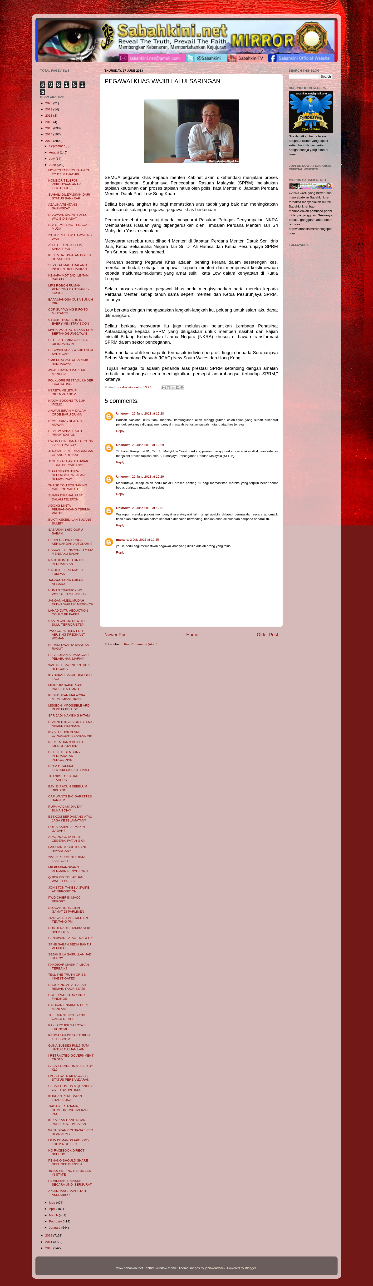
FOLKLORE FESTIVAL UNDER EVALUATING (70, 382)
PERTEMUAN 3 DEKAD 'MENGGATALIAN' (65, 744)
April (52, 1209)
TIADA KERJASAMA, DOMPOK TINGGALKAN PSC (68, 1110)
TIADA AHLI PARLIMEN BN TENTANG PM (68, 919)
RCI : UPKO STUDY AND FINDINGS (66, 996)
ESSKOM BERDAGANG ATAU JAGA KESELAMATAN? (70, 818)
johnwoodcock (215, 1268)
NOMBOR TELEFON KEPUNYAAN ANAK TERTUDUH (64, 184)
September (57, 146)
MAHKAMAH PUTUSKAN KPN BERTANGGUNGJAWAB (70, 331)
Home (192, 634)
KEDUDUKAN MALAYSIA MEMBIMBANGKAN (66, 697)
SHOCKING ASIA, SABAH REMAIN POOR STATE (67, 986)
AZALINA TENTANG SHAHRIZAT (63, 206)
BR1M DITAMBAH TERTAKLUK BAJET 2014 (68, 768)
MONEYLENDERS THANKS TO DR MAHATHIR (68, 172)
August (54, 152)
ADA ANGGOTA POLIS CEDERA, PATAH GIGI (66, 838)
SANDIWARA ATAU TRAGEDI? (70, 938)
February (56, 1221)
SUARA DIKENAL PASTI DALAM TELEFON (66, 497)
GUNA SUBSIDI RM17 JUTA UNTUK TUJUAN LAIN (68, 1047)
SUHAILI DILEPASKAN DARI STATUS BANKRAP (69, 196)
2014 (49, 134)
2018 (49, 115)
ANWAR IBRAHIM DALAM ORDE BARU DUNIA (67, 412)
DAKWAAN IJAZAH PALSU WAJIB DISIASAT (68, 216)
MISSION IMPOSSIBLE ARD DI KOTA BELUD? (69, 707)
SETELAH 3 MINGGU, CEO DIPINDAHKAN (68, 342)
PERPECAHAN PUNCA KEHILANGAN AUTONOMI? (70, 541)
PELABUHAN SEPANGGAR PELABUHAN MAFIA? (68, 656)
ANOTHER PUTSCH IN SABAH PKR (65, 247)
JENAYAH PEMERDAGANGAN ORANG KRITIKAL (70, 453)
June (53, 165)
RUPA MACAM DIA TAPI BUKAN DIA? (65, 808)
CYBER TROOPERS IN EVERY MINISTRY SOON (68, 321)
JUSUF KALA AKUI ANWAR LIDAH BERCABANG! (68, 463)
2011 (49, 1242)
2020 (49, 103)
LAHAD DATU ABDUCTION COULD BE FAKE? (68, 612)
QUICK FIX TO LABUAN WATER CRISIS (65, 879)
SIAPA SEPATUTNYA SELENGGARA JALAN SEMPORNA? (66, 475)
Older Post (267, 634)
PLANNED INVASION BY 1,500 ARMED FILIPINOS (70, 723)
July (52, 158)
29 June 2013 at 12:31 (148, 508)
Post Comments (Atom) (140, 644)
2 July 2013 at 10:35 (144, 539)
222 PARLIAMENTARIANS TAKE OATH (67, 859)
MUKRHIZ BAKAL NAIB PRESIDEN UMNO (65, 687)
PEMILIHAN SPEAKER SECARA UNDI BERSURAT (70, 1182)
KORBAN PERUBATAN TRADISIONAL (65, 1098)
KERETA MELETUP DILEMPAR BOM (62, 392)
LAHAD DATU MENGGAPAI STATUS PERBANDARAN (68, 1077)
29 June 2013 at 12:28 (148, 413)
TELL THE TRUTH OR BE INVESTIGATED (67, 976)
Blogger (250, 1268)
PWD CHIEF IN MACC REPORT (64, 899)
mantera (122, 539)
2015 (49, 128)
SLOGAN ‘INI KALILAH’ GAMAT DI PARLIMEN (66, 909)
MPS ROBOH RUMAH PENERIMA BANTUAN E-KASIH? (68, 289)
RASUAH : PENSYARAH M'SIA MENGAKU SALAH (70, 551)
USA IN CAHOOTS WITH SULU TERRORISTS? (66, 622)
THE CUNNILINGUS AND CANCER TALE (66, 1017)
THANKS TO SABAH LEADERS (63, 778)
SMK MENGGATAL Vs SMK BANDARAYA (68, 362)
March (54, 1215)
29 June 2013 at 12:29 (148, 445)
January (55, 1227)
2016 (49, 122)
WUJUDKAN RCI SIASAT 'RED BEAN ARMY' (70, 1132)
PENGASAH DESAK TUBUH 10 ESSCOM (69, 1037)
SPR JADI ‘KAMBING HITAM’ (69, 715)
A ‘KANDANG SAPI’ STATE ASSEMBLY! (67, 1193)
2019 (49, 109)
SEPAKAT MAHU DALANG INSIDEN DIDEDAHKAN (67, 267)
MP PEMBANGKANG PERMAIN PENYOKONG (68, 869)
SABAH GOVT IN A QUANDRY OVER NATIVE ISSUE (70, 1088)
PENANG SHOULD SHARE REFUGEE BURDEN (68, 1162)
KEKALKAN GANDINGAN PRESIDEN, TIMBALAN (67, 1122)
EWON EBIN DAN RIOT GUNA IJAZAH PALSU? (70, 443)
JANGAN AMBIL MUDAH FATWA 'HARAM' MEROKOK (70, 602)
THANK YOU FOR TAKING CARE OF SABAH (67, 487)
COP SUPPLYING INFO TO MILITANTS (68, 311)
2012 (49, 1235)
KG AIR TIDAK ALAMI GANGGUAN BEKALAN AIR (70, 733)
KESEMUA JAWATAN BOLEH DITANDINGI (69, 257)
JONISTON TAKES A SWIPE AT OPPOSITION (68, 889)
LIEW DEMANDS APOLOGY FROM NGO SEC (68, 1142)
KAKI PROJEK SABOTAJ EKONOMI (66, 1027)
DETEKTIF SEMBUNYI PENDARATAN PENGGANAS (65, 756)
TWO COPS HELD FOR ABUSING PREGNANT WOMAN (66, 634)
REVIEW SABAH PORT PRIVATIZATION (65, 432)
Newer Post (116, 634)
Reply (120, 431)
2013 (49, 141)
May (52, 1202)
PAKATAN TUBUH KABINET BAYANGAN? (68, 849)
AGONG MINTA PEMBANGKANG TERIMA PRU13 (69, 509)
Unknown (123, 413)
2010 (49, 1248)
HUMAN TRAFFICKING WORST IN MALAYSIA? (67, 592)
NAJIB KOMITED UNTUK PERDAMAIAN (66, 562)
